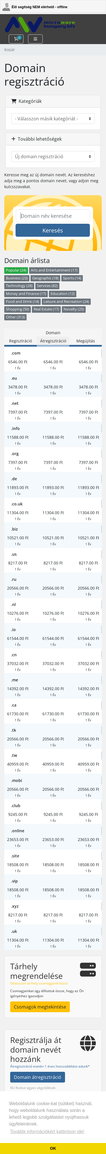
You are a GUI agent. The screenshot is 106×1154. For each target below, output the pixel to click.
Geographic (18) (45, 278)
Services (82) (47, 285)
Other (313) (15, 317)
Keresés (52, 230)
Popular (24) (16, 270)
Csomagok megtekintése (40, 1007)
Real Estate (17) (46, 309)
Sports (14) (72, 278)
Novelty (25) (74, 309)
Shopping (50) (17, 309)
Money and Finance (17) (26, 293)
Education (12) (63, 293)
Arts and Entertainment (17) (54, 270)
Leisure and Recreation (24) (66, 301)
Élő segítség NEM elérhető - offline (39, 7)
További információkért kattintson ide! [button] (47, 1131)
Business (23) (17, 278)
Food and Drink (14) (22, 301)
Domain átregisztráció (37, 1077)
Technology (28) (19, 285)
